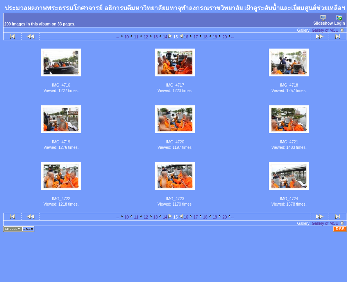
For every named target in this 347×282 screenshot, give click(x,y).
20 (224, 37)
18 (205, 37)
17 (195, 37)
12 (146, 37)
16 (186, 37)
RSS (340, 229)
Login (339, 20)
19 (215, 37)
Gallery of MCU (328, 30)
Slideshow (323, 20)
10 (126, 37)
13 (155, 37)
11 (136, 37)
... (117, 36)
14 (165, 37)
